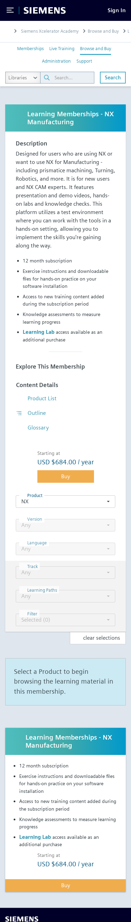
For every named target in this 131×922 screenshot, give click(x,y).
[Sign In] (117, 10)
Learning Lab (38, 332)
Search (113, 77)
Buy (65, 476)
